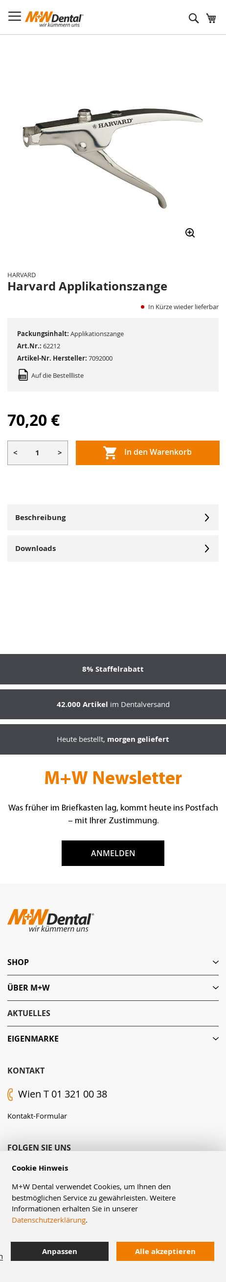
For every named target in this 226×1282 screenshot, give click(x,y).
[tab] (113, 962)
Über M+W (28, 987)
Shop (18, 962)
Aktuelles (28, 1013)
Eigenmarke (33, 1038)
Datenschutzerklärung (49, 1220)
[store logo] (54, 19)
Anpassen (59, 1251)
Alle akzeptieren (165, 1251)
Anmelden (113, 853)
